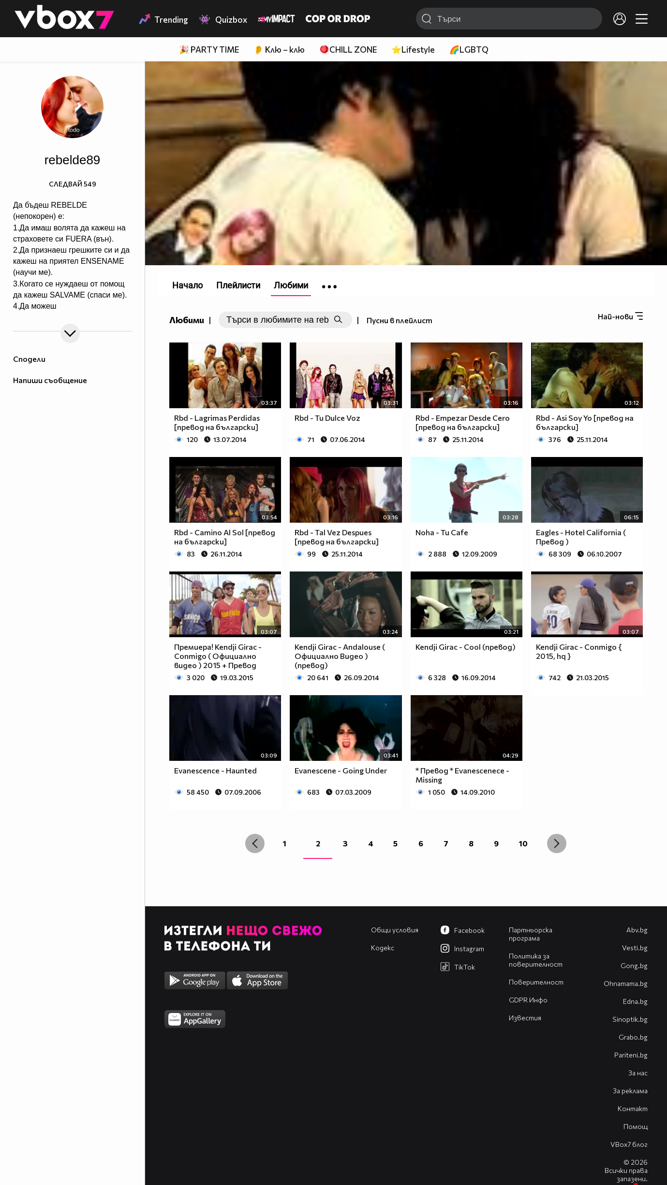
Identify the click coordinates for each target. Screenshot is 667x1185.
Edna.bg (635, 1001)
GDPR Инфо (528, 1000)
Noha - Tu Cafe (441, 532)
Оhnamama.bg (626, 983)
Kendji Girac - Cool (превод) (465, 646)
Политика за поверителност (536, 960)
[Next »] (556, 843)
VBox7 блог (629, 1144)
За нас (638, 1073)
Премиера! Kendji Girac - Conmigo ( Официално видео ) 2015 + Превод (218, 656)
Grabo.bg (633, 1037)
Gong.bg (634, 965)
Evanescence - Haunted (215, 770)
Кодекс (382, 947)
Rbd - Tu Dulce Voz (327, 417)
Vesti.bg (635, 947)
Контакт (633, 1108)
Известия (525, 1018)
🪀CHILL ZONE (348, 49)
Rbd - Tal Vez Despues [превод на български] (337, 537)
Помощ (635, 1126)
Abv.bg (637, 930)
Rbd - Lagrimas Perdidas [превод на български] (217, 422)
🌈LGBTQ (469, 49)
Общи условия (394, 930)
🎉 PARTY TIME (209, 49)
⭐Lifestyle (413, 49)
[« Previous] (255, 843)
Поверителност (536, 982)
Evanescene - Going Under (341, 770)
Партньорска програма (530, 934)
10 (523, 843)
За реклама (630, 1090)
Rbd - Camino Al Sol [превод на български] (224, 537)
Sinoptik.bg (630, 1019)
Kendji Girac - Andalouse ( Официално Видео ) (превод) (340, 656)
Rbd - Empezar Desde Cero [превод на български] (462, 422)
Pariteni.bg (631, 1055)
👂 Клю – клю (279, 49)
